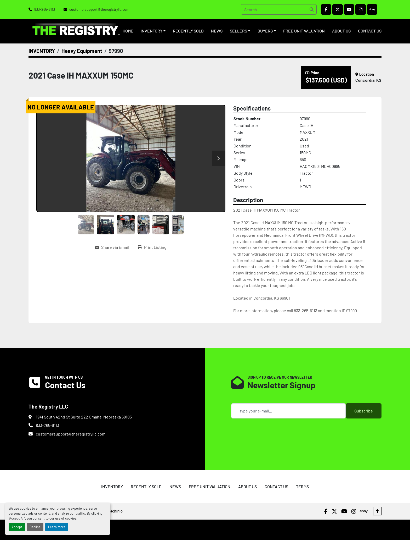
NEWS (217, 30)
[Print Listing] (152, 247)
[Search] (279, 9)
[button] (153, 31)
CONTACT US (369, 30)
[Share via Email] (114, 247)
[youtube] (349, 9)
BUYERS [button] (265, 30)
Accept (17, 527)
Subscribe (363, 410)
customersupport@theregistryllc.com (99, 9)
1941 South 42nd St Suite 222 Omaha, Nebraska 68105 (84, 416)
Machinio (115, 511)
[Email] (288, 410)
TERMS (302, 486)
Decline (35, 527)
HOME (128, 30)
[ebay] (372, 9)
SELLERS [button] (238, 30)
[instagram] (360, 9)
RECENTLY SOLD (188, 30)
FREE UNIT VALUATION (304, 30)
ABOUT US (341, 30)
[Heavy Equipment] (81, 51)
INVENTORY (151, 30)
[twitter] (337, 9)
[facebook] (326, 9)
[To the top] (377, 511)
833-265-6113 (44, 9)
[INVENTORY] (42, 51)
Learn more (56, 527)
